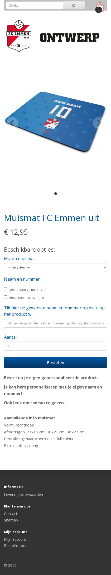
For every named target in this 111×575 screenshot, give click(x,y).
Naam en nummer (22, 279)
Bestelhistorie (15, 545)
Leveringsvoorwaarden (23, 494)
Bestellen (55, 362)
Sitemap (11, 520)
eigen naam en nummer (24, 297)
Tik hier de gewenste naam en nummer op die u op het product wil (54, 311)
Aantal (10, 337)
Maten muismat (19, 258)
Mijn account (15, 539)
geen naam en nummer (24, 289)
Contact (10, 513)
